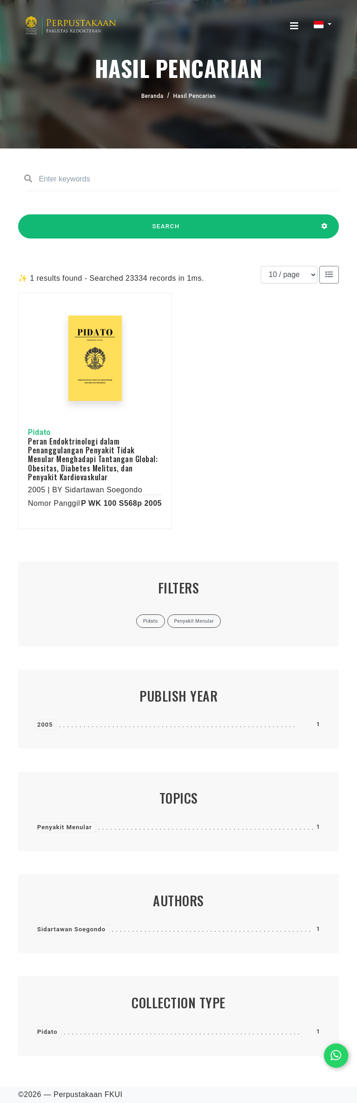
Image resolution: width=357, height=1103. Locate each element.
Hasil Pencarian (194, 96)
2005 (45, 724)
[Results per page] (289, 275)
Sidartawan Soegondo (71, 929)
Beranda (152, 96)
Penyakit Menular (64, 827)
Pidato (47, 1031)
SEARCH (166, 231)
